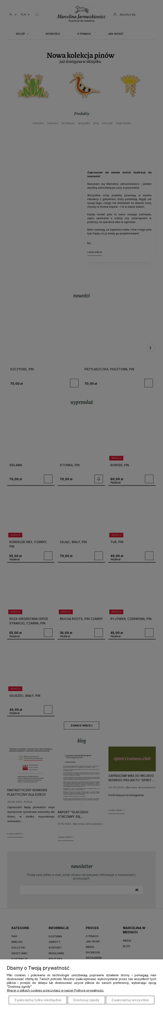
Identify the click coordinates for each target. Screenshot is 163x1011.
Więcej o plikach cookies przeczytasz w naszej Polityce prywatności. (55, 990)
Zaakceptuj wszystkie (130, 1000)
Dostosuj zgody (86, 1000)
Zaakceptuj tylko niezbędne (37, 1000)
